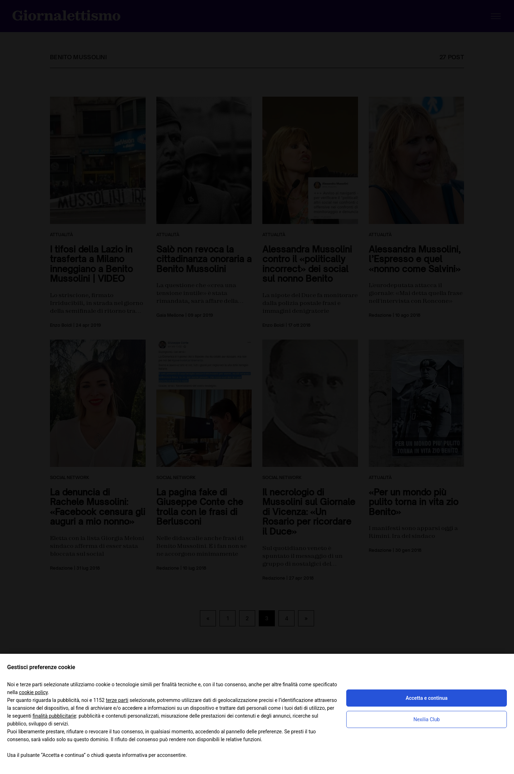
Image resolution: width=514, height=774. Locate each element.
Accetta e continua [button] (426, 698)
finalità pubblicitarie (54, 716)
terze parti (117, 700)
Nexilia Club (426, 719)
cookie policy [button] (33, 692)
